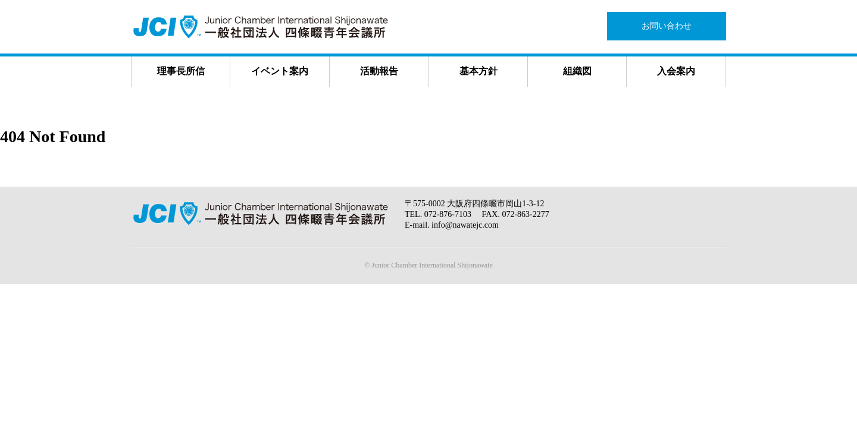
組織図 (577, 71)
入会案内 (676, 71)
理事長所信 (181, 71)
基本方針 (478, 71)
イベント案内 (279, 71)
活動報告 (379, 71)
